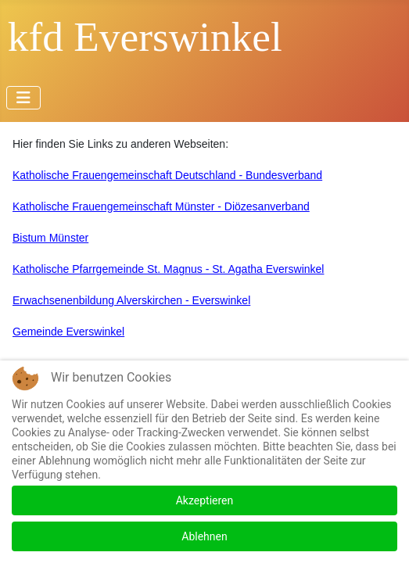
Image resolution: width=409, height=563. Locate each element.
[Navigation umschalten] (23, 97)
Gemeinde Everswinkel (68, 331)
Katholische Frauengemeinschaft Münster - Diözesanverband (161, 206)
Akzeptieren (205, 500)
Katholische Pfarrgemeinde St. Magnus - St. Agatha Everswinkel (168, 269)
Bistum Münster (50, 237)
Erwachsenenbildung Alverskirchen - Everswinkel (131, 300)
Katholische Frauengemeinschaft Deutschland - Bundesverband (167, 175)
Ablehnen (204, 536)
